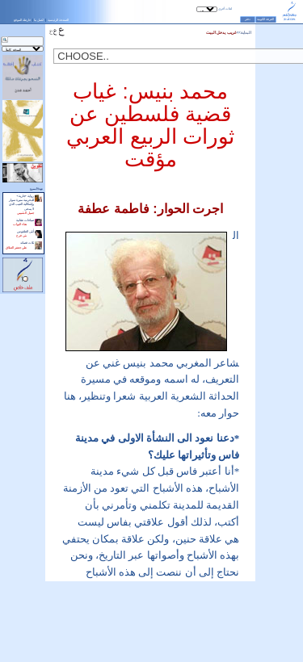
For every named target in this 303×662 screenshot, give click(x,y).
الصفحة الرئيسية (58, 20)
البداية (246, 33)
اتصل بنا (39, 20)
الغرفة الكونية (265, 19)
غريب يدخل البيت (221, 33)
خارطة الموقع (22, 20)
